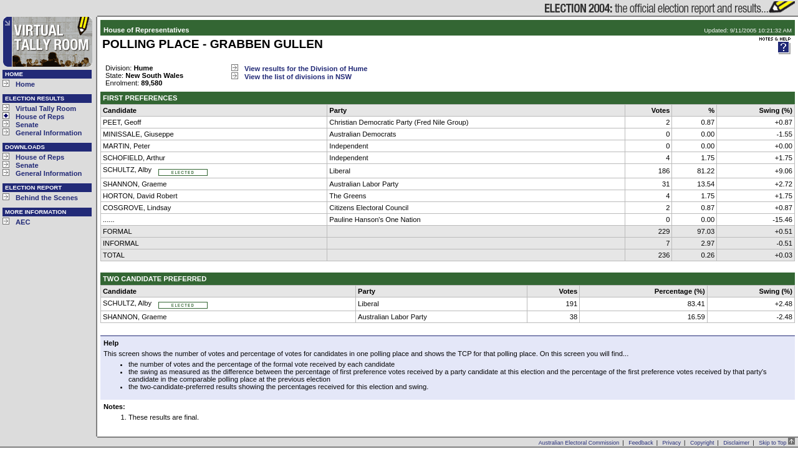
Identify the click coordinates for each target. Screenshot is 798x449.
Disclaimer (736, 443)
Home (25, 84)
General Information (49, 133)
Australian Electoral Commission (579, 443)
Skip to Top (777, 443)
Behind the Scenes (47, 197)
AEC (23, 222)
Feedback (640, 443)
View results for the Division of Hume (305, 68)
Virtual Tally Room (46, 108)
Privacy (672, 443)
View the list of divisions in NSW (298, 76)
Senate (27, 124)
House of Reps (40, 116)
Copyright (702, 443)
